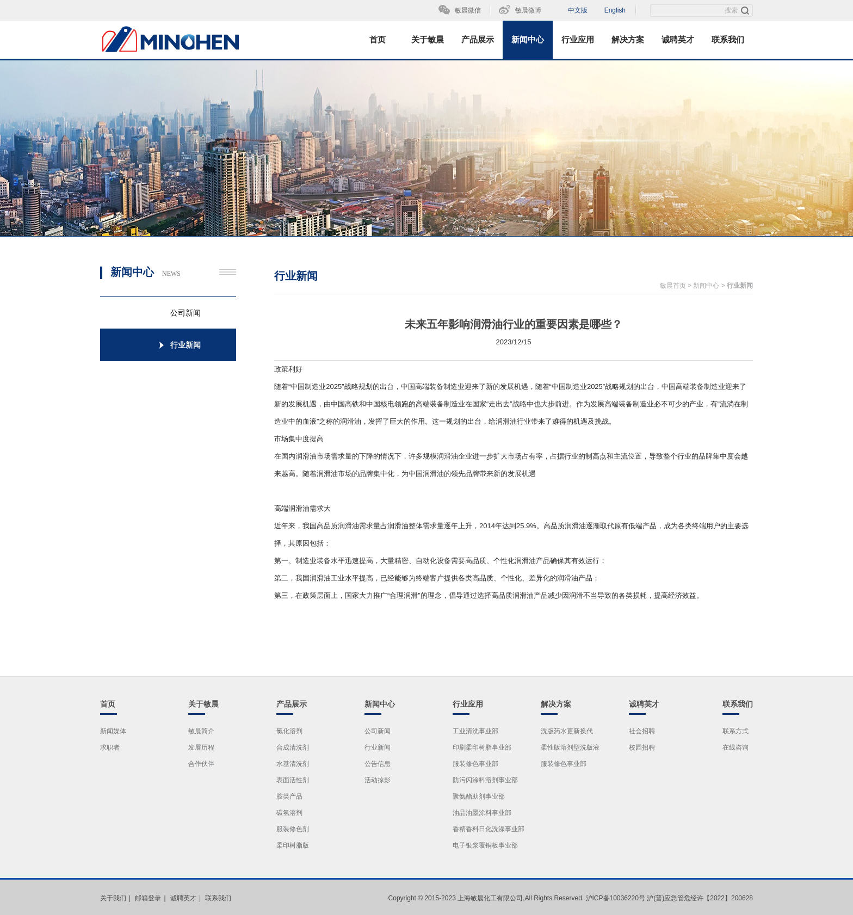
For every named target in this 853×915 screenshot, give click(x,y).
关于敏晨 (427, 39)
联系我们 (728, 39)
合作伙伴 (201, 764)
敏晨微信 (468, 10)
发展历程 (201, 747)
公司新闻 (377, 731)
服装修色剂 (292, 829)
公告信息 (377, 764)
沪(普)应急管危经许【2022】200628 (700, 898)
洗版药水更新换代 (567, 731)
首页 (377, 39)
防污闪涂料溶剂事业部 (485, 780)
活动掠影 (377, 780)
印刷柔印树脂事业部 (482, 747)
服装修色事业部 (475, 764)
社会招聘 (642, 731)
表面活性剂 (292, 780)
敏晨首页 (673, 285)
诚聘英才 (678, 39)
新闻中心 (527, 39)
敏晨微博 (528, 10)
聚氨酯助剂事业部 (479, 796)
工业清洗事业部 (475, 731)
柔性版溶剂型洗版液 (570, 747)
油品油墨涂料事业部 (482, 813)
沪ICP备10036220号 (615, 898)
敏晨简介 (201, 731)
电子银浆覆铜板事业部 (485, 845)
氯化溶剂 (289, 731)
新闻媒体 (113, 731)
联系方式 (735, 731)
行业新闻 (740, 285)
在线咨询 (735, 747)
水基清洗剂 (292, 764)
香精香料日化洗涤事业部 (488, 829)
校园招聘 (642, 747)
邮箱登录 (148, 898)
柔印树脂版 (292, 845)
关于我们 (113, 898)
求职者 (110, 747)
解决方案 (627, 39)
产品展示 (477, 39)
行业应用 (577, 39)
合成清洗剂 (292, 747)
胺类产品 (289, 796)
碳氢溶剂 (289, 813)
